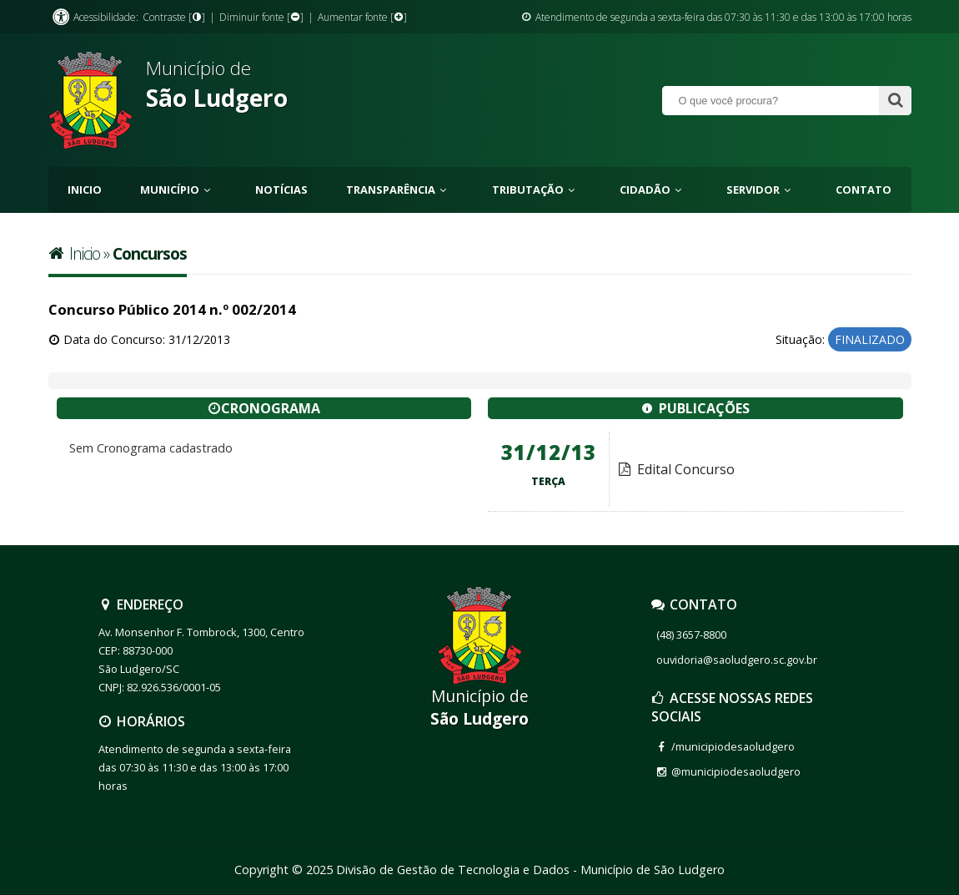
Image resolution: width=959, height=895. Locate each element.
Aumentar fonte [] (362, 17)
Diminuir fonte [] (261, 17)
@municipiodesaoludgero (736, 771)
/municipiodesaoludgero (733, 746)
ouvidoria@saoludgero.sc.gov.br (736, 659)
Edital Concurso (676, 469)
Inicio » (80, 253)
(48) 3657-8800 (691, 634)
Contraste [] (174, 17)
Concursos (150, 253)
